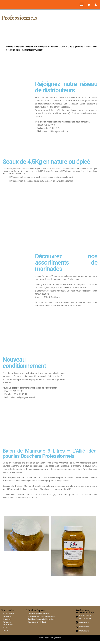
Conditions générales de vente (38, 613)
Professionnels (8, 624)
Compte (5, 630)
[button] (82, 4)
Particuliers (7, 622)
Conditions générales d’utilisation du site (41, 619)
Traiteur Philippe (8, 613)
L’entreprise (7, 616)
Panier (5, 627)
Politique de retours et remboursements (41, 616)
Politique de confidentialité (37, 622)
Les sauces (7, 619)
